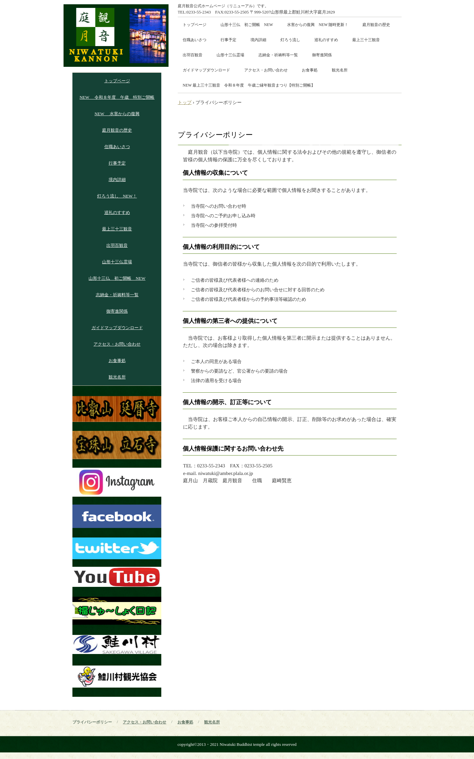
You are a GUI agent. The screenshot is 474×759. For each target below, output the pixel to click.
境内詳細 (258, 40)
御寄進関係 (322, 55)
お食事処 (310, 70)
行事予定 (228, 40)
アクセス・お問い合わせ (266, 70)
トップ (185, 102)
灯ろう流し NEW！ (117, 196)
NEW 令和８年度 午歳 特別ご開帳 (117, 97)
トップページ (194, 24)
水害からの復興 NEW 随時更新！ (317, 24)
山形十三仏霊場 (230, 55)
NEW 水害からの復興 (117, 113)
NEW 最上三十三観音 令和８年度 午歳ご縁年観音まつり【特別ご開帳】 (249, 85)
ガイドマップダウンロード (206, 70)
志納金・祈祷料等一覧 (278, 55)
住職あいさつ (194, 40)
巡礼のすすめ (326, 40)
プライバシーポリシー (92, 722)
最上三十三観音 (366, 40)
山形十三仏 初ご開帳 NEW (247, 24)
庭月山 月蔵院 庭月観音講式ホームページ (116, 35)
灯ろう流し (290, 40)
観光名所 (340, 70)
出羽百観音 (192, 55)
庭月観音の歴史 (376, 24)
